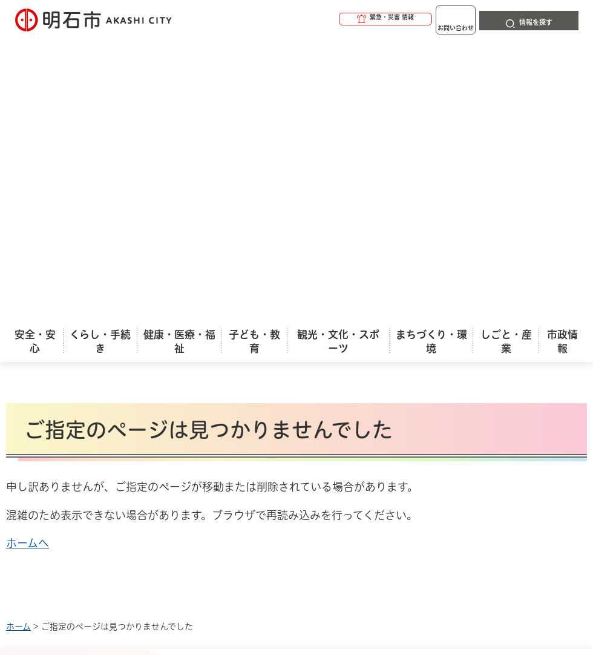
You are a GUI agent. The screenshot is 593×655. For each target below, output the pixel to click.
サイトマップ (181, 404)
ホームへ (27, 259)
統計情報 (360, 553)
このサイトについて (105, 385)
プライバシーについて (445, 385)
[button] (338, 19)
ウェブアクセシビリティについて (273, 385)
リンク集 (81, 404)
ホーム (18, 342)
